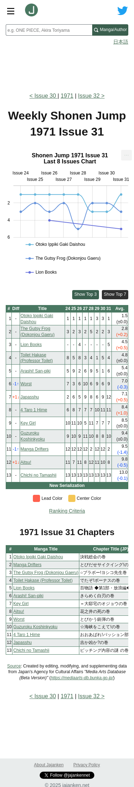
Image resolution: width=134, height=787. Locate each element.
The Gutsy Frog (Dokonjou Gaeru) (45, 572)
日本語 (120, 42)
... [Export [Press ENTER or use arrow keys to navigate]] (126, 154)
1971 (67, 96)
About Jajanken (49, 764)
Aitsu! (25, 462)
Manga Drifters (34, 449)
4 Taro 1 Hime (33, 409)
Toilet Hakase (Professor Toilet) (43, 580)
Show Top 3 (85, 294)
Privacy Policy (86, 764)
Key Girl (28, 423)
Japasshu (29, 397)
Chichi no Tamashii (38, 475)
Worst (25, 383)
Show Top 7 (115, 294)
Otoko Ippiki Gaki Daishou (38, 556)
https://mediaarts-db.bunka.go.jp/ (82, 677)
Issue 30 (46, 96)
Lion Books (30, 344)
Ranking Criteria (67, 511)
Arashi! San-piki (35, 371)
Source (14, 666)
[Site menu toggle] (10, 10)
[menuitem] (126, 155)
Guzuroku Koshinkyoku (35, 626)
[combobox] (49, 30)
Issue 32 (88, 96)
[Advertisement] (67, 66)
